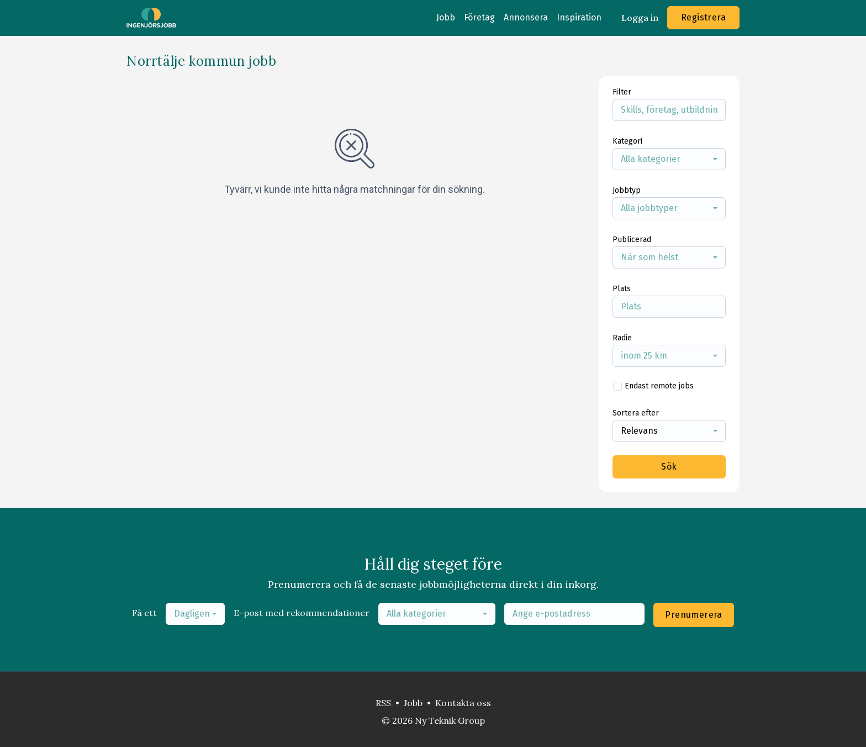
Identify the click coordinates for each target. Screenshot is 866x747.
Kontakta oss (463, 702)
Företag (479, 17)
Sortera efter (635, 413)
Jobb (445, 17)
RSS (383, 702)
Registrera (703, 17)
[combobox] (669, 159)
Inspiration (579, 17)
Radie (622, 338)
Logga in (639, 17)
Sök (669, 466)
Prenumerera (693, 614)
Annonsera (526, 17)
